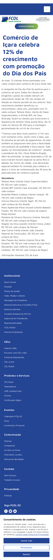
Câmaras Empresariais (14, 357)
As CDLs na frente (12, 450)
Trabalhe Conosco (12, 480)
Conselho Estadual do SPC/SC (17, 314)
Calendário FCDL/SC (13, 416)
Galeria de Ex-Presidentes (16, 318)
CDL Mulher (9, 366)
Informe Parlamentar (13, 332)
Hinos (6, 421)
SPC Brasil (8, 382)
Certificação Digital (12, 400)
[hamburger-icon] (47, 9)
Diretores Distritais (12, 309)
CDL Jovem (9, 362)
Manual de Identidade (14, 459)
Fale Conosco (10, 475)
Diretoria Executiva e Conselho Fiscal (20, 305)
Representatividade (13, 323)
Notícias (7, 441)
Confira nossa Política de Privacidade (32, 534)
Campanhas (9, 445)
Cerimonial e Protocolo (14, 425)
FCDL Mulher (10, 327)
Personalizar (26, 547)
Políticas (8, 495)
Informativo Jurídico (13, 454)
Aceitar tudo (26, 540)
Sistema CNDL (10, 348)
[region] (26, 537)
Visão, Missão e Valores (14, 295)
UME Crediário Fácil (12, 391)
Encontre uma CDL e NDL (15, 353)
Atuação (8, 286)
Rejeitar (26, 554)
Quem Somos (10, 282)
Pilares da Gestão (12, 291)
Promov (7, 395)
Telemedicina (10, 386)
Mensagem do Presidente (15, 300)
